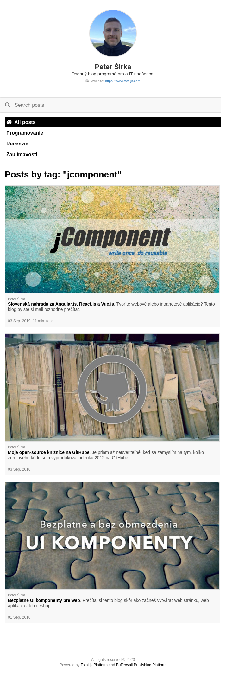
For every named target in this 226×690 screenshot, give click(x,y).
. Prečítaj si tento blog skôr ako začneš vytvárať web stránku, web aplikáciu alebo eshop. (108, 603)
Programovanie (24, 133)
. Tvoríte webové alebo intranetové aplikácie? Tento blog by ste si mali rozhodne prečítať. (111, 306)
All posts (21, 122)
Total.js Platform (94, 665)
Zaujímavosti (21, 154)
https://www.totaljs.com (123, 81)
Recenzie (17, 143)
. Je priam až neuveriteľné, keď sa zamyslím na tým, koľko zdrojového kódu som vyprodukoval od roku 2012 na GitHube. (106, 455)
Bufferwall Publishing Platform (141, 665)
